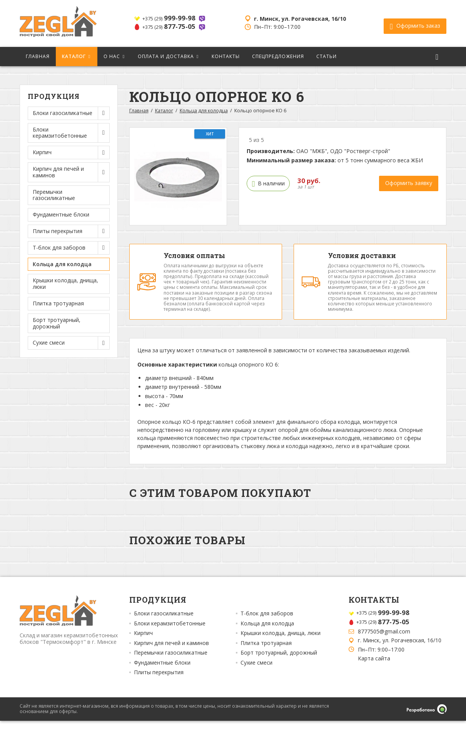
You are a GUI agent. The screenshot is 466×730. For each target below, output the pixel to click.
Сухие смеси (256, 671)
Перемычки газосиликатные (54, 195)
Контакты (226, 56)
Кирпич (143, 642)
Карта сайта (374, 667)
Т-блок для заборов (267, 623)
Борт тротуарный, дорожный (56, 323)
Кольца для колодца (62, 264)
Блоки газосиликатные (164, 623)
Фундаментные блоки (61, 214)
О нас (112, 56)
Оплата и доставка (166, 56)
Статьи (326, 56)
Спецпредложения (278, 56)
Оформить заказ (415, 23)
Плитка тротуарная (58, 303)
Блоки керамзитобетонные (169, 632)
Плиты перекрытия (159, 681)
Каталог (74, 56)
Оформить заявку (408, 183)
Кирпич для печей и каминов (171, 652)
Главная (38, 56)
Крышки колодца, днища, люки (65, 283)
